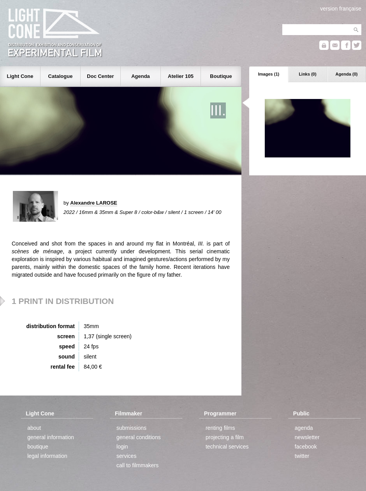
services (126, 456)
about (34, 428)
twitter (302, 456)
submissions (131, 428)
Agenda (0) (347, 74)
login (122, 446)
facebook (306, 446)
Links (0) (307, 74)
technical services (227, 446)
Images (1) (268, 74)
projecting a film (225, 437)
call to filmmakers (137, 465)
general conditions (138, 437)
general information (50, 437)
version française (340, 8)
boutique (37, 446)
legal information (47, 456)
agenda (304, 428)
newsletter (307, 437)
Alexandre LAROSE (93, 203)
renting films (220, 428)
